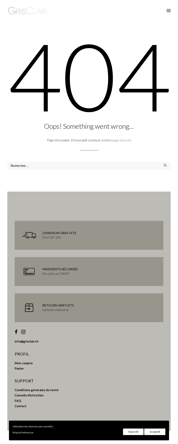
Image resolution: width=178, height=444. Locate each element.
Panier (19, 368)
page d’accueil (121, 140)
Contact (20, 406)
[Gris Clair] (27, 10)
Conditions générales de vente (37, 390)
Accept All (155, 431)
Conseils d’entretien (29, 395)
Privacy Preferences (23, 432)
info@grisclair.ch (26, 341)
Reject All (133, 431)
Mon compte (24, 363)
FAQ (18, 401)
